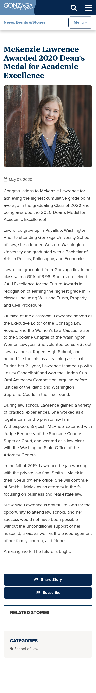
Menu (79, 22)
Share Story (51, 579)
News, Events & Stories (24, 22)
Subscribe (51, 592)
